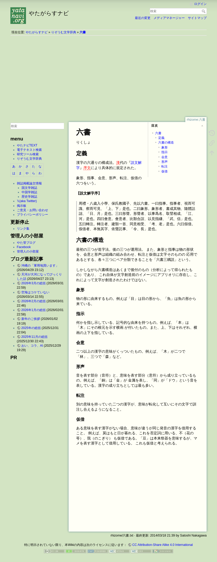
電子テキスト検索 (29, 150)
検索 (204, 11)
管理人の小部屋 (28, 251)
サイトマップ (197, 18)
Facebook (24, 247)
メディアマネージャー (169, 18)
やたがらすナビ (37, 32)
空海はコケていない (35, 292)
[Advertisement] (108, 76)
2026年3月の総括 (33, 283)
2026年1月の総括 (33, 310)
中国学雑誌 (29, 192)
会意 (164, 157)
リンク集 (23, 228)
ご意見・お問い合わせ (32, 210)
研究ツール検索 (28, 154)
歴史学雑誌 (29, 196)
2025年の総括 (31, 328)
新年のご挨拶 (30, 319)
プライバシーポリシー (32, 214)
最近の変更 (142, 18)
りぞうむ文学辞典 (63, 32)
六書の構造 (166, 142)
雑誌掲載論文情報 (29, 183)
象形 (164, 147)
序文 (87, 168)
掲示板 (21, 206)
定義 (161, 138)
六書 (83, 32)
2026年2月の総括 (33, 301)
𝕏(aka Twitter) (27, 201)
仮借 (164, 171)
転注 (164, 166)
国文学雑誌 (29, 188)
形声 (164, 162)
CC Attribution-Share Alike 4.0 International (162, 545)
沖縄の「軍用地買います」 (40, 265)
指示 (164, 152)
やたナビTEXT (27, 145)
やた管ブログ (26, 242)
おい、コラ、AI (32, 345)
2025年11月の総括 (34, 337)
